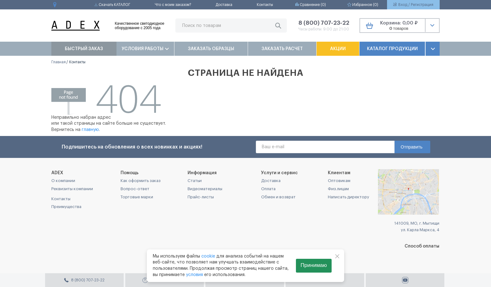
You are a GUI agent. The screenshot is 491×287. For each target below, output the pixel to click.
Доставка (223, 5)
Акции (338, 49)
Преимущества (66, 207)
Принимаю (314, 265)
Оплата (268, 189)
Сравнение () (310, 5)
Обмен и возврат (278, 197)
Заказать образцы (211, 49)
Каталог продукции (392, 49)
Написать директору (348, 197)
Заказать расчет (282, 49)
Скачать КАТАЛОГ (112, 5)
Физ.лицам (338, 189)
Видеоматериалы (205, 189)
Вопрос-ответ (135, 189)
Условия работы (145, 49)
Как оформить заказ (141, 181)
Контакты (265, 5)
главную (90, 130)
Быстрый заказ (84, 49)
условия (194, 275)
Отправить (411, 146)
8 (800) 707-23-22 (323, 23)
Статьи (195, 181)
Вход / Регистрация (413, 5)
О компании (63, 181)
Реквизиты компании (72, 189)
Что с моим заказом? (173, 5)
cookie (208, 256)
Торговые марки (137, 197)
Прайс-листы (201, 197)
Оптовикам (339, 181)
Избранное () (362, 5)
